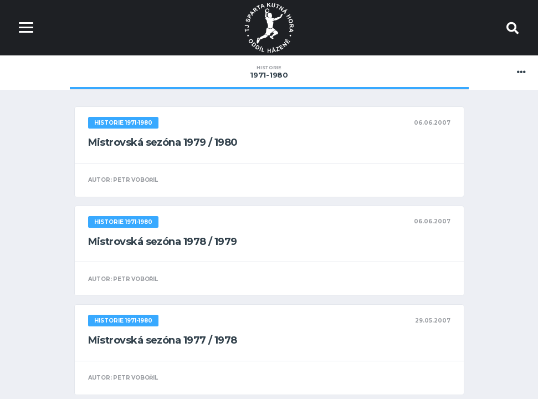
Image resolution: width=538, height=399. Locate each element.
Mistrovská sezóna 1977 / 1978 (162, 340)
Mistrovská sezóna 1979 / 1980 (163, 142)
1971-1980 (269, 72)
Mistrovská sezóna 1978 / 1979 (162, 242)
